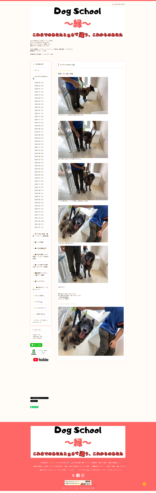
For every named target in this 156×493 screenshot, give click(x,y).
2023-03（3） (39, 172)
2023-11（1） (39, 147)
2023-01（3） (39, 178)
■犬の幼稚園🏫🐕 (40, 248)
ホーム (36, 70)
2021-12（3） (39, 212)
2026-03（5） (39, 83)
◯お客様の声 (38, 64)
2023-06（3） (39, 163)
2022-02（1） (39, 206)
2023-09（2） (39, 153)
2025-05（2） (39, 107)
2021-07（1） (39, 227)
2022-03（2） (39, 203)
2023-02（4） (39, 175)
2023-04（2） (39, 169)
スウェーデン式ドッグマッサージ (40, 321)
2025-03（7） (39, 110)
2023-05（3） (39, 166)
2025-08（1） (39, 98)
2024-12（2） (39, 116)
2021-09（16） (40, 221)
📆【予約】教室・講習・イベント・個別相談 (41, 235)
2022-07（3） (39, 196)
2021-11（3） (39, 215)
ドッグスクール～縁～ (73, 488)
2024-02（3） (39, 144)
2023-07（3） (39, 159)
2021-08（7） (39, 224)
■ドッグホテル (39, 281)
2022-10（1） (39, 187)
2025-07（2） (39, 101)
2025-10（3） (39, 95)
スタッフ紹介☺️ (39, 296)
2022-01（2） (39, 209)
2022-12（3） (39, 181)
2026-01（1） (39, 89)
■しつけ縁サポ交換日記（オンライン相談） (41, 266)
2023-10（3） (39, 150)
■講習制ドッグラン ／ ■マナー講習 (41, 274)
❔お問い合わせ (39, 314)
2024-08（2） (39, 129)
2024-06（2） (39, 135)
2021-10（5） (39, 218)
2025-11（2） (39, 92)
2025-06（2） (39, 104)
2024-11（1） (39, 119)
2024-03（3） (39, 141)
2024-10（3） (39, 123)
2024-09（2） (39, 126)
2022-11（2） (39, 184)
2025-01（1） (39, 113)
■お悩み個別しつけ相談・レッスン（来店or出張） (41, 256)
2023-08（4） (39, 156)
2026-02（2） (39, 86)
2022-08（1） (39, 193)
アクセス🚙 (37, 302)
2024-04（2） (39, 138)
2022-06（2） (39, 199)
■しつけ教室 (38, 242)
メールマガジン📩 (40, 308)
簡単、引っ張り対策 (65, 74)
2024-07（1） (39, 132)
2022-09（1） (39, 190)
